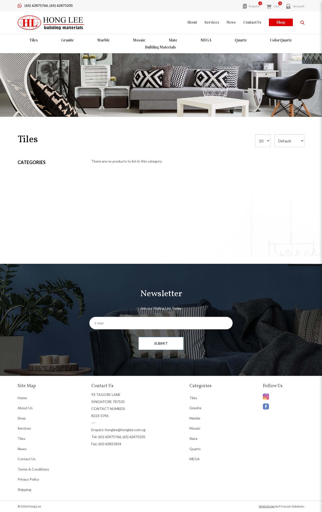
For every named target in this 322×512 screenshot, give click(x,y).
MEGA (206, 40)
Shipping (24, 489)
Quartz (241, 40)
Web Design (267, 506)
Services (24, 428)
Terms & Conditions (33, 469)
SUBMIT (161, 343)
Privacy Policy (28, 479)
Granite (67, 40)
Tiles (33, 40)
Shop (280, 22)
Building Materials (160, 47)
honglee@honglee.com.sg (125, 430)
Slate (173, 40)
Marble (103, 40)
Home (22, 398)
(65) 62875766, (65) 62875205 (48, 5)
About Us (25, 408)
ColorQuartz (281, 40)
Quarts (195, 449)
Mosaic (139, 40)
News (22, 449)
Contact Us (27, 459)
